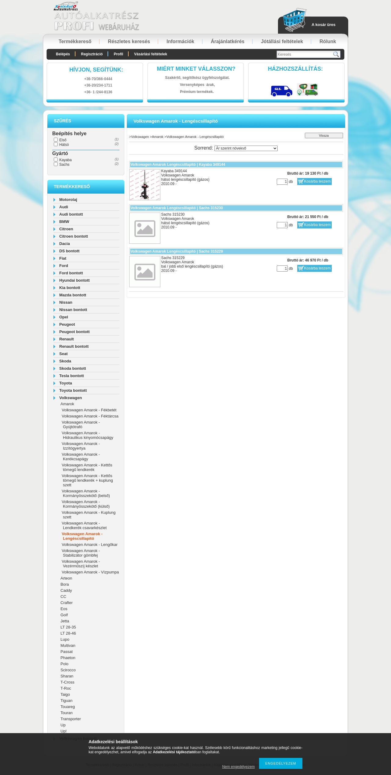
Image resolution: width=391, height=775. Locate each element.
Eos (63, 608)
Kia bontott (69, 287)
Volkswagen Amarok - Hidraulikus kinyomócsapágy (87, 435)
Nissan (65, 302)
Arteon (66, 578)
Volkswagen (70, 397)
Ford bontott (71, 273)
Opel (63, 317)
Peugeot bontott (74, 331)
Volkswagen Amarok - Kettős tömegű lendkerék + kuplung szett (87, 480)
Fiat (62, 258)
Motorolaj (68, 199)
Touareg (67, 706)
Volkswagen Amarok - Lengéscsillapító (82, 536)
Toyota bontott (73, 390)
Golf (64, 615)
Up (63, 725)
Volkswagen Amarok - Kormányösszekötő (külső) (86, 504)
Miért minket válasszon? (196, 69)
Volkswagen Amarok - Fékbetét (89, 410)
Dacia (64, 243)
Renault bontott (74, 346)
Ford (63, 265)
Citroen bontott (73, 236)
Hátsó (64, 145)
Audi (63, 207)
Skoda (65, 361)
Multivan (67, 645)
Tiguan (66, 700)
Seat (63, 353)
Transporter (70, 719)
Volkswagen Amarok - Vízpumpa (90, 572)
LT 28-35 (68, 627)
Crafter (66, 602)
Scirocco (68, 670)
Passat (66, 651)
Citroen (66, 229)
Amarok (67, 404)
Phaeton (67, 657)
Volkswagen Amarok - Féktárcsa (90, 416)
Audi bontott (71, 214)
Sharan (66, 676)
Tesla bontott (71, 375)
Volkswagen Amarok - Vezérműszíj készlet (81, 563)
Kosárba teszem (317, 181)
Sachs (64, 164)
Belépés (63, 54)
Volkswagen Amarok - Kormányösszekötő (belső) (86, 493)
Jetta (64, 621)
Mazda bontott (72, 295)
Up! (63, 731)
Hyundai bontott (74, 280)
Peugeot (67, 324)
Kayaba (65, 160)
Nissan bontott (73, 309)
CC (63, 596)
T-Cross (67, 682)
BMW (64, 221)
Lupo (64, 639)
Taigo (65, 694)
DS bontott (69, 251)
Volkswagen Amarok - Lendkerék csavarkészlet (84, 525)
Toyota (65, 383)
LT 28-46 (68, 633)
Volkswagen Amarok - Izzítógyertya (81, 446)
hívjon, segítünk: (96, 70)
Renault (66, 339)
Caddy (66, 590)
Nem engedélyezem (238, 767)
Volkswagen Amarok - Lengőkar (90, 544)
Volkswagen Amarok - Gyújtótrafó (81, 424)
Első (62, 140)
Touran (66, 712)
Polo (64, 664)
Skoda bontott (72, 368)
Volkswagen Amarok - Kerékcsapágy (81, 456)
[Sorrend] (246, 148)
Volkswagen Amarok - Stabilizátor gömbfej (81, 553)
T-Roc (65, 688)
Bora (64, 584)
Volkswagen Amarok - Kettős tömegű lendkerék (87, 467)
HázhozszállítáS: (295, 69)
